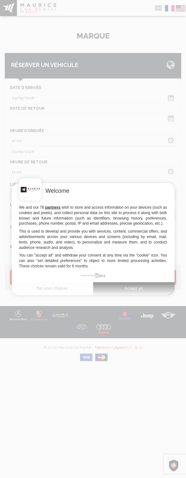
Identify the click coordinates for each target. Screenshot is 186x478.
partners (53, 207)
